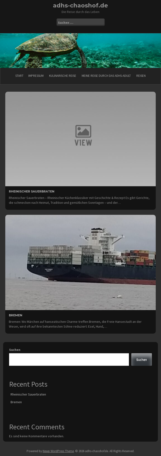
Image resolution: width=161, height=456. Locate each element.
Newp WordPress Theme (58, 451)
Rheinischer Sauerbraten (31, 191)
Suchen (14, 350)
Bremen (15, 315)
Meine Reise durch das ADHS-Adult (106, 76)
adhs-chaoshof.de (80, 5)
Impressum (36, 76)
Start (19, 76)
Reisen (141, 76)
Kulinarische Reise (62, 76)
